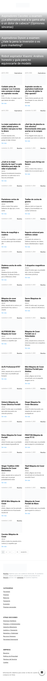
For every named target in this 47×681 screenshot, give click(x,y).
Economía (6, 604)
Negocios (6, 598)
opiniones (20, 577)
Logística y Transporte (10, 630)
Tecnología (6, 591)
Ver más (4, 103)
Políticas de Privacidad (10, 656)
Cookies (5, 662)
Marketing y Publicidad (10, 633)
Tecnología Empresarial (10, 639)
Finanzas (6, 594)
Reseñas (43, 110)
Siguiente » (24, 552)
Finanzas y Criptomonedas (11, 624)
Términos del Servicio (10, 659)
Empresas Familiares (9, 621)
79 (17, 552)
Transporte (6, 601)
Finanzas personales (9, 607)
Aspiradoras (18, 73)
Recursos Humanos (9, 636)
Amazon (5, 577)
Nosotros (6, 653)
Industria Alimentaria (10, 627)
